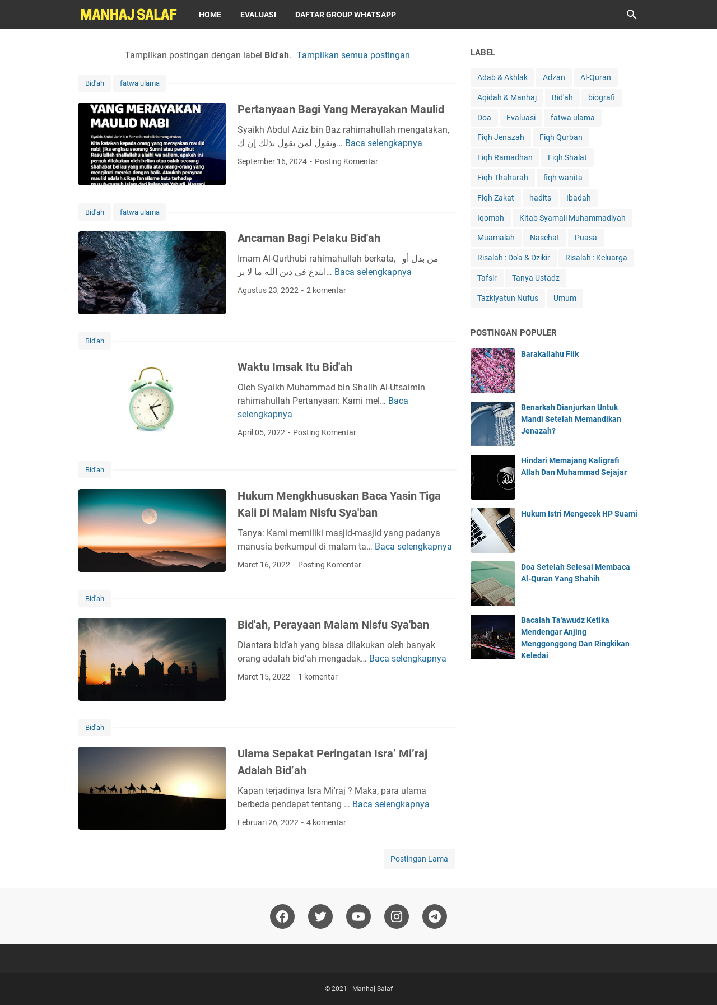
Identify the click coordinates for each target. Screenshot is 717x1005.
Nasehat (545, 237)
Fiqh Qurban (561, 137)
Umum (564, 298)
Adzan (554, 77)
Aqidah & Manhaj (507, 97)
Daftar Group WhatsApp (345, 14)
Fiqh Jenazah (500, 137)
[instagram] (396, 916)
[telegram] (434, 916)
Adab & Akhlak (502, 77)
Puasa (586, 237)
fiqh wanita (563, 177)
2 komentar (326, 290)
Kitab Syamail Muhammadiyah (572, 217)
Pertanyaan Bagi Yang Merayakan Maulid (341, 109)
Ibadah (578, 197)
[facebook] (282, 916)
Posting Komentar (346, 161)
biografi (601, 97)
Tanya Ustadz (536, 277)
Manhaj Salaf (372, 989)
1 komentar (318, 676)
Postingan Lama (419, 858)
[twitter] (320, 916)
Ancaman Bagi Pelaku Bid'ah (309, 238)
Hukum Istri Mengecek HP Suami (579, 513)
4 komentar (326, 822)
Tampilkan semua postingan (353, 55)
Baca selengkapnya (383, 143)
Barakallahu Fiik (550, 354)
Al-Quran (595, 77)
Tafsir (487, 277)
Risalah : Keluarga (596, 257)
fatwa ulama (140, 83)
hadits (540, 197)
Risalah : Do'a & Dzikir (513, 257)
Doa (484, 117)
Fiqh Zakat (495, 197)
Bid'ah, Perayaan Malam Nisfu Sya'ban (333, 624)
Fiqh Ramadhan (505, 157)
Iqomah (490, 217)
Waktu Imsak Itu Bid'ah (295, 367)
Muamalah (496, 237)
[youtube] (358, 916)
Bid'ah (94, 83)
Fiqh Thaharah (502, 177)
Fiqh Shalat (567, 157)
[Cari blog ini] (632, 14)
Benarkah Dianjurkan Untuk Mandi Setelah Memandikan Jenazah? (571, 419)
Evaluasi (258, 14)
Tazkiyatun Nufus (507, 298)
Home (210, 14)
